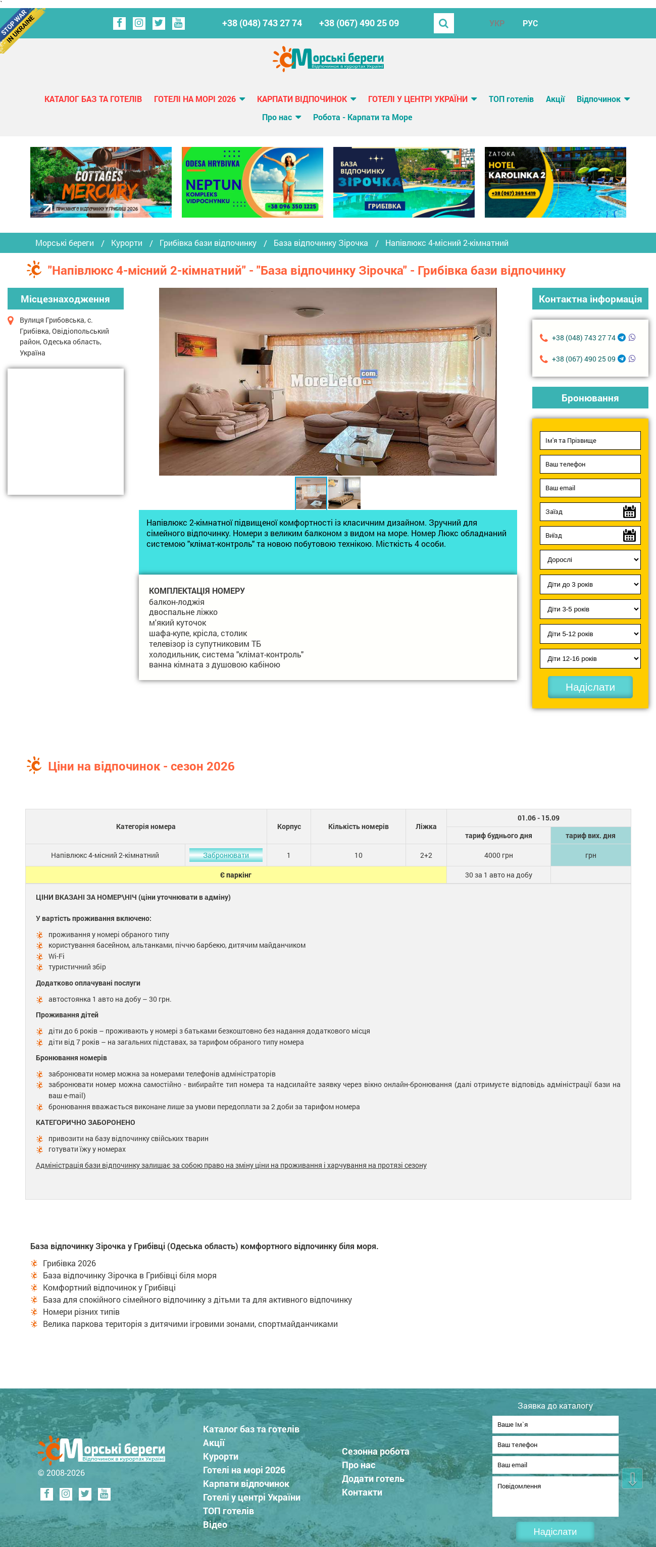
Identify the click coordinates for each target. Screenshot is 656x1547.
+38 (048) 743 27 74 (262, 23)
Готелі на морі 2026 (195, 98)
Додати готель (379, 1475)
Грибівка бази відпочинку (208, 243)
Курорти (126, 243)
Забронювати (226, 855)
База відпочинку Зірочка (321, 243)
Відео (222, 1521)
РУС (530, 23)
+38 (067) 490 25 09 (359, 23)
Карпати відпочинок (302, 98)
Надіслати (590, 687)
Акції (555, 98)
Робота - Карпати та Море (362, 117)
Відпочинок (599, 98)
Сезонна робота (382, 1448)
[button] (488, 382)
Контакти (368, 1489)
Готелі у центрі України (418, 98)
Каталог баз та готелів (93, 98)
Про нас (277, 117)
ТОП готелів (511, 98)
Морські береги (64, 243)
